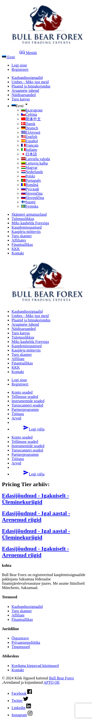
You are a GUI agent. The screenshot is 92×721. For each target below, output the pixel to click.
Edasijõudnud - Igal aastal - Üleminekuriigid (36, 534)
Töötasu (18, 414)
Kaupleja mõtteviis (26, 232)
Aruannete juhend (25, 90)
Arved (16, 418)
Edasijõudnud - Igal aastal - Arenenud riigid (36, 516)
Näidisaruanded (24, 95)
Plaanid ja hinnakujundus (31, 86)
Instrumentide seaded (28, 401)
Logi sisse (19, 65)
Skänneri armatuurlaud (29, 214)
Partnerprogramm (25, 409)
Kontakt (18, 253)
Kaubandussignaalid (27, 78)
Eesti (8, 57)
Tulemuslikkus (23, 219)
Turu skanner (22, 236)
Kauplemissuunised (27, 227)
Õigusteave (20, 638)
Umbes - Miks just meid (30, 82)
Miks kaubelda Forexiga (30, 223)
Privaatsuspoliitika (26, 642)
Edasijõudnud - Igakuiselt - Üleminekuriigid (35, 498)
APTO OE (51, 682)
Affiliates (19, 240)
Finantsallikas (22, 244)
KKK (16, 249)
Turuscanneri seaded (27, 405)
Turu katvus (21, 99)
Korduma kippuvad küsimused (35, 666)
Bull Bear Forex (61, 678)
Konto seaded (22, 392)
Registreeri (20, 69)
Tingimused (21, 647)
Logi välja (28, 429)
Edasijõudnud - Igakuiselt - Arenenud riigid (35, 551)
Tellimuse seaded (25, 397)
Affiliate (18, 359)
